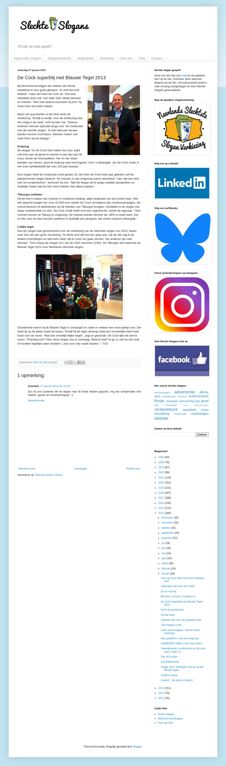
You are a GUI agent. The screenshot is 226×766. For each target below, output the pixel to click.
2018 (161, 492)
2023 (161, 467)
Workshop (107, 58)
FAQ (142, 58)
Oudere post (133, 468)
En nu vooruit (168, 591)
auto (157, 396)
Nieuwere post (26, 468)
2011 (161, 698)
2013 (161, 688)
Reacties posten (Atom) (48, 474)
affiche (204, 392)
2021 (161, 477)
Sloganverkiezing (59, 58)
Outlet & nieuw (169, 675)
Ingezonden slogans (27, 58)
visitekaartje (180, 413)
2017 (161, 497)
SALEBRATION (170, 661)
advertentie (184, 392)
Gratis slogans (166, 714)
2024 (161, 462)
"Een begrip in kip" (171, 624)
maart (165, 563)
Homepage (80, 468)
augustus (167, 537)
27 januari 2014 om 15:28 (55, 386)
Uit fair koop (168, 614)
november (167, 522)
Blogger (137, 746)
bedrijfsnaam (169, 396)
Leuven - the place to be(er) (177, 680)
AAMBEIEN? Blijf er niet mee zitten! (181, 643)
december (167, 517)
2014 (161, 513)
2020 (161, 482)
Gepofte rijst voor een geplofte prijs (181, 619)
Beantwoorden (36, 400)
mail (183, 75)
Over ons (126, 58)
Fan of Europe (169, 656)
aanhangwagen (162, 392)
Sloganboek (85, 58)
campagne (172, 401)
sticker (205, 409)
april (164, 558)
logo (156, 405)
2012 (161, 693)
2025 (161, 457)
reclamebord (166, 409)
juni (163, 548)
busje (159, 400)
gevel (205, 401)
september (167, 532)
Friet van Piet (165, 722)
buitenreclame (199, 396)
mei (163, 553)
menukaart (171, 405)
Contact (157, 58)
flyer (197, 401)
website (161, 418)
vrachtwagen (200, 413)
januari (165, 573)
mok (186, 405)
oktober (166, 527)
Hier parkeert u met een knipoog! (180, 638)
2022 (161, 472)
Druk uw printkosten (172, 609)
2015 (161, 508)
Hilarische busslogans (170, 718)
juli (163, 543)
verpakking (162, 413)
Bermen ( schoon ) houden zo (178, 596)
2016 (161, 503)
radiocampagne (201, 405)
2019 (161, 487)
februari (166, 568)
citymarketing (186, 401)
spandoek (189, 409)
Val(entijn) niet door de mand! (178, 586)
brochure (182, 396)
